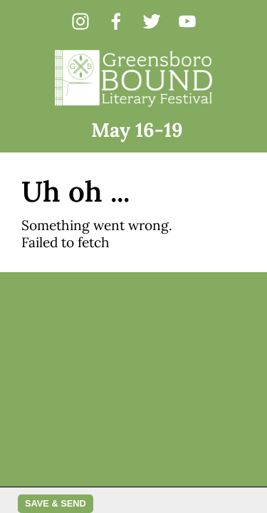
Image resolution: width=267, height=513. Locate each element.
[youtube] (187, 21)
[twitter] (151, 21)
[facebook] (116, 21)
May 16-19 (137, 130)
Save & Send (55, 503)
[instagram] (80, 21)
